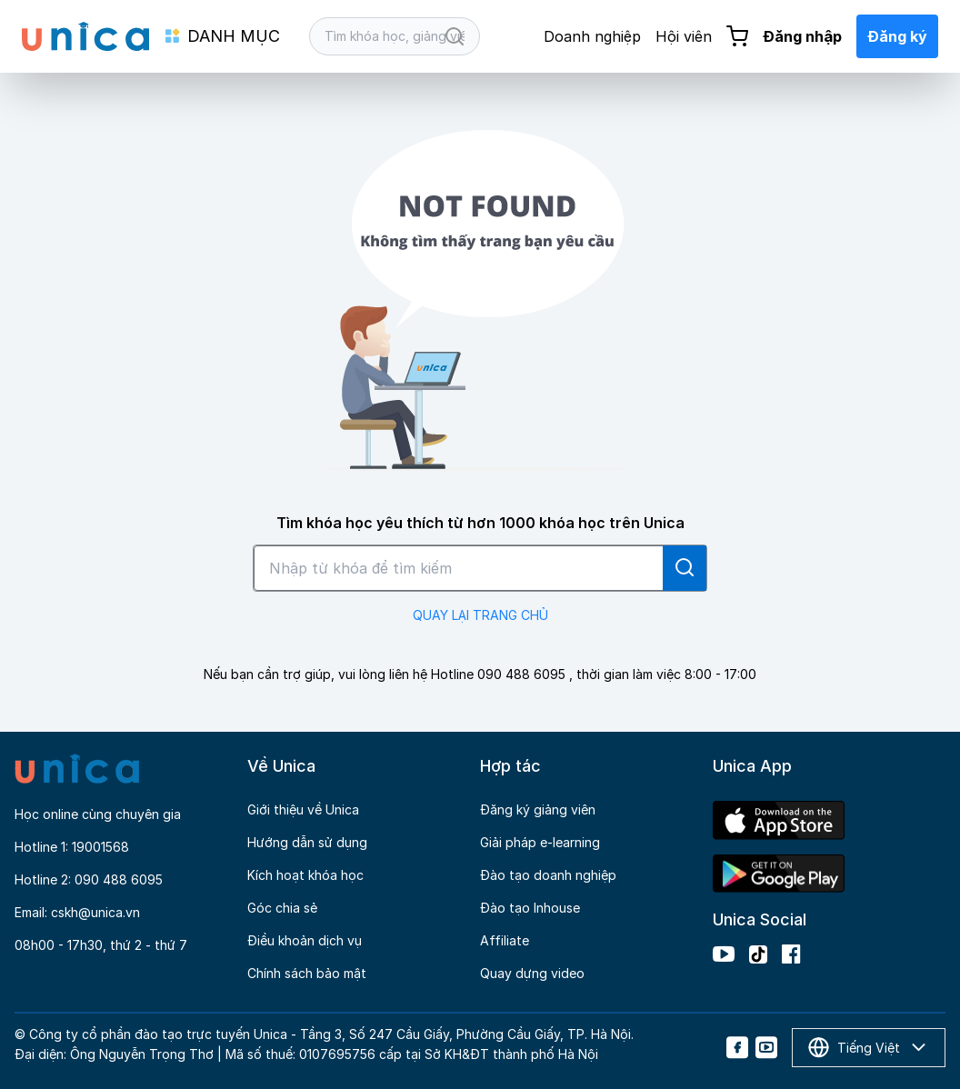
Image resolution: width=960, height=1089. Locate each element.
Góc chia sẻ (282, 907)
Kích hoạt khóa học (305, 875)
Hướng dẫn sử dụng (307, 842)
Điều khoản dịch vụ (304, 940)
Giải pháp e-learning (540, 842)
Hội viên (683, 36)
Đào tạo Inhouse (530, 907)
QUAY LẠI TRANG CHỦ (480, 615)
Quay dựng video (532, 973)
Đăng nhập (802, 36)
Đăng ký (897, 36)
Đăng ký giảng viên (537, 809)
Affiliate (504, 940)
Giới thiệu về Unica (303, 809)
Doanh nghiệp (592, 36)
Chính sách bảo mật (306, 973)
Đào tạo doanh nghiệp (548, 875)
